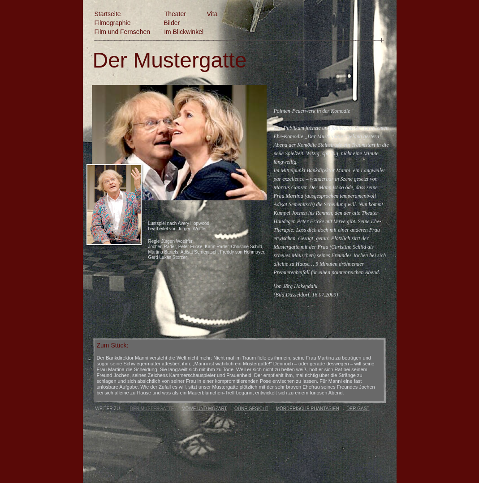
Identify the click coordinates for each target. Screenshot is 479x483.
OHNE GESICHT (251, 408)
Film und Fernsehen (123, 31)
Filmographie (113, 22)
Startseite (109, 13)
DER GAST (357, 408)
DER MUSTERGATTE (152, 408)
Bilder (172, 22)
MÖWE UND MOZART (204, 408)
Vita (212, 13)
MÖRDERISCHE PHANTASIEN (307, 408)
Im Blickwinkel (183, 31)
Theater (175, 13)
